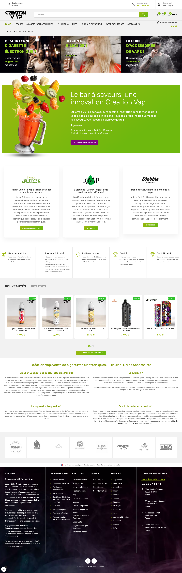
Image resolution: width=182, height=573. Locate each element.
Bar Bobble (150, 225)
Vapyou (76, 502)
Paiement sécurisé (60, 513)
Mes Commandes (100, 483)
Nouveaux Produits (80, 487)
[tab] (15, 286)
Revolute (117, 521)
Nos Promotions (79, 491)
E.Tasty (116, 528)
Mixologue (117, 506)
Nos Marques (78, 483)
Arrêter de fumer (80, 532)
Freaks (116, 524)
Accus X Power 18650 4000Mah (160, 329)
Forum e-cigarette (80, 506)
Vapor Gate (77, 522)
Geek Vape (117, 483)
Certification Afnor (80, 498)
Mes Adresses (98, 487)
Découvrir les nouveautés (91, 353)
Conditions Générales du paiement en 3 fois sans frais (61, 499)
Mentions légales (59, 510)
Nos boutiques (58, 480)
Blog (74, 495)
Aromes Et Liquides (121, 517)
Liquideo (116, 502)
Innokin (116, 495)
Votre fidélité (58, 493)
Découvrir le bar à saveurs (84, 142)
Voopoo (116, 498)
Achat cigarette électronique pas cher (61, 518)
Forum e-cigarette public (80, 511)
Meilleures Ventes (80, 480)
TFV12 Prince (132, 423)
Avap (115, 513)
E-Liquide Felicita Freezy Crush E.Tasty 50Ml (21, 330)
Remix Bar (117, 510)
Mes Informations (100, 491)
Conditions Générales (61, 483)
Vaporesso (117, 480)
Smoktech (117, 487)
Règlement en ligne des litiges (80, 527)
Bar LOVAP (91, 228)
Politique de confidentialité (58, 488)
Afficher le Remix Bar (31, 228)
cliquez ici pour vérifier (112, 465)
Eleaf (115, 491)
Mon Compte (98, 480)
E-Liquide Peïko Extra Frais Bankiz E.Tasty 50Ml (56, 330)
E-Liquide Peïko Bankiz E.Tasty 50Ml (91, 330)
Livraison (56, 506)
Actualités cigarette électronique (81, 517)
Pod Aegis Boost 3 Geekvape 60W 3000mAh (125, 330)
